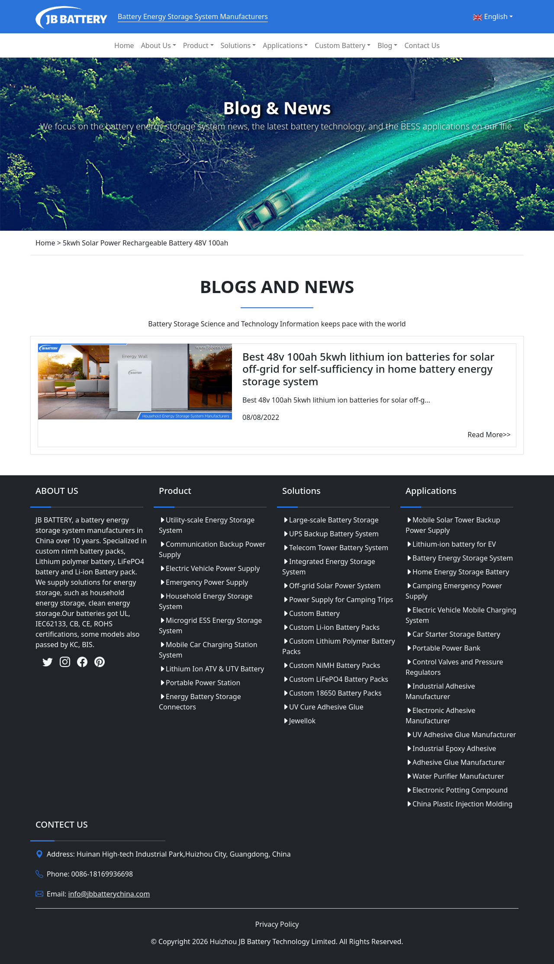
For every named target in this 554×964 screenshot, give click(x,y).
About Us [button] (156, 45)
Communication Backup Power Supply (212, 549)
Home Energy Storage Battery (457, 572)
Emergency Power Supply (203, 582)
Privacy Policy (277, 924)
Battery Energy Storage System (459, 558)
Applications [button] (283, 45)
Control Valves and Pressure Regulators (454, 667)
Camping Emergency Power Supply (454, 591)
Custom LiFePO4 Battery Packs (335, 679)
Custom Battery (311, 613)
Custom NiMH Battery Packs (331, 665)
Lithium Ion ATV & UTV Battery (211, 669)
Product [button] (196, 45)
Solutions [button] (236, 45)
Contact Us (421, 45)
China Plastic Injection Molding (459, 804)
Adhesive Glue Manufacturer (455, 762)
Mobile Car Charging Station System (208, 650)
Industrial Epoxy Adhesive (451, 748)
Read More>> (489, 434)
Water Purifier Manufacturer (455, 776)
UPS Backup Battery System (330, 533)
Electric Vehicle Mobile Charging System (461, 615)
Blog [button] (384, 45)
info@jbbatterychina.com (109, 894)
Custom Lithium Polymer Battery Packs (338, 646)
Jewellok (299, 720)
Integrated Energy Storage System (328, 567)
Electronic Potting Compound (457, 790)
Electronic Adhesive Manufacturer (440, 715)
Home (124, 45)
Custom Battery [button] (340, 45)
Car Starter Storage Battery (453, 634)
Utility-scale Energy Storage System (206, 525)
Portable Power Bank (443, 648)
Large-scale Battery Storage (330, 520)
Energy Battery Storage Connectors (200, 702)
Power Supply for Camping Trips (337, 599)
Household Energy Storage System (206, 601)
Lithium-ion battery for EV (451, 544)
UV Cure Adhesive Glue (323, 707)
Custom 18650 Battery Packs (332, 693)
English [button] (490, 16)
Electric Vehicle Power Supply (209, 568)
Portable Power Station (199, 682)
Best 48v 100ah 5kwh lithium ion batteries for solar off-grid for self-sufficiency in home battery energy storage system (368, 369)
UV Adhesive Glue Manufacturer (461, 734)
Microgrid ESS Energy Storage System (210, 625)
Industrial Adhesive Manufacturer (440, 691)
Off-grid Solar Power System (331, 585)
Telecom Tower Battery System (335, 547)
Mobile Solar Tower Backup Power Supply (453, 525)
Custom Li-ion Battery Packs (331, 627)
